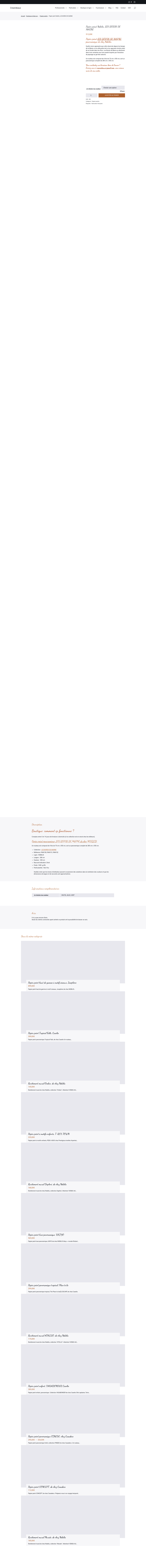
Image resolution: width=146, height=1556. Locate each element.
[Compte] (134, 2)
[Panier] (130, 2)
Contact (123, 8)
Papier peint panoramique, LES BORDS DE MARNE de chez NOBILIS (64, 841)
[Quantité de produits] (92, 95)
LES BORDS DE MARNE (109, 39)
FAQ (117, 8)
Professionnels (59, 8)
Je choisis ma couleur (93, 89)
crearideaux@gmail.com (105, 68)
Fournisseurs (100, 8)
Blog (109, 8)
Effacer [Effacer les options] (122, 91)
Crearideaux (15, 8)
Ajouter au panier (112, 95)
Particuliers (72, 8)
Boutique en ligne (86, 8)
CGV (129, 8)
